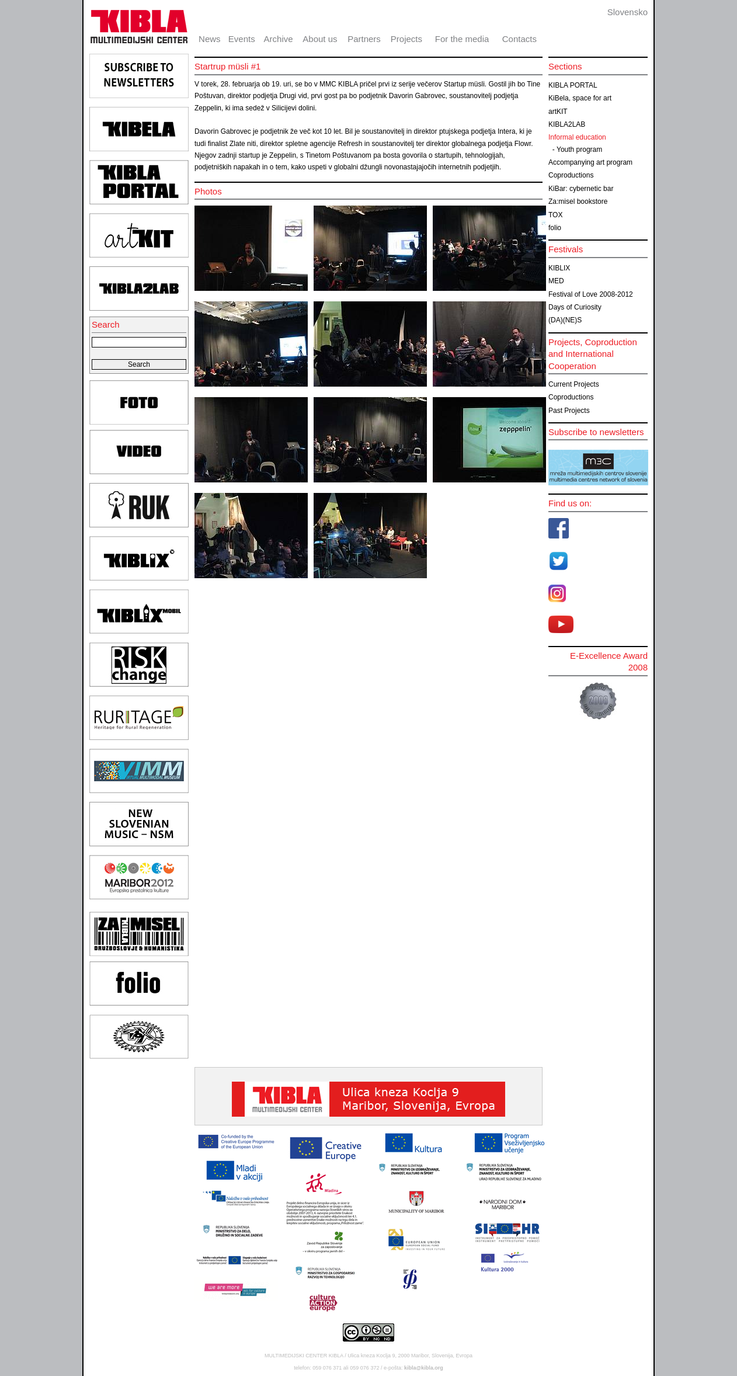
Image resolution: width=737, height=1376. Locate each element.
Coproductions (570, 175)
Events (241, 39)
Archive (278, 39)
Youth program (579, 149)
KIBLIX (559, 268)
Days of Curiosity (575, 307)
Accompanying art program (590, 162)
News (210, 39)
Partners (364, 39)
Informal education (577, 137)
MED (556, 281)
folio (554, 228)
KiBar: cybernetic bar (580, 189)
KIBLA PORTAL (572, 85)
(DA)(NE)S (565, 320)
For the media (462, 39)
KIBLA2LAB (566, 124)
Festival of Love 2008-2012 (590, 294)
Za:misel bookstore (577, 201)
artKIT (558, 111)
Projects (406, 39)
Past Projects (569, 410)
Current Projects (573, 384)
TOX (555, 215)
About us (320, 39)
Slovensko (627, 12)
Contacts (519, 39)
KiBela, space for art (579, 98)
